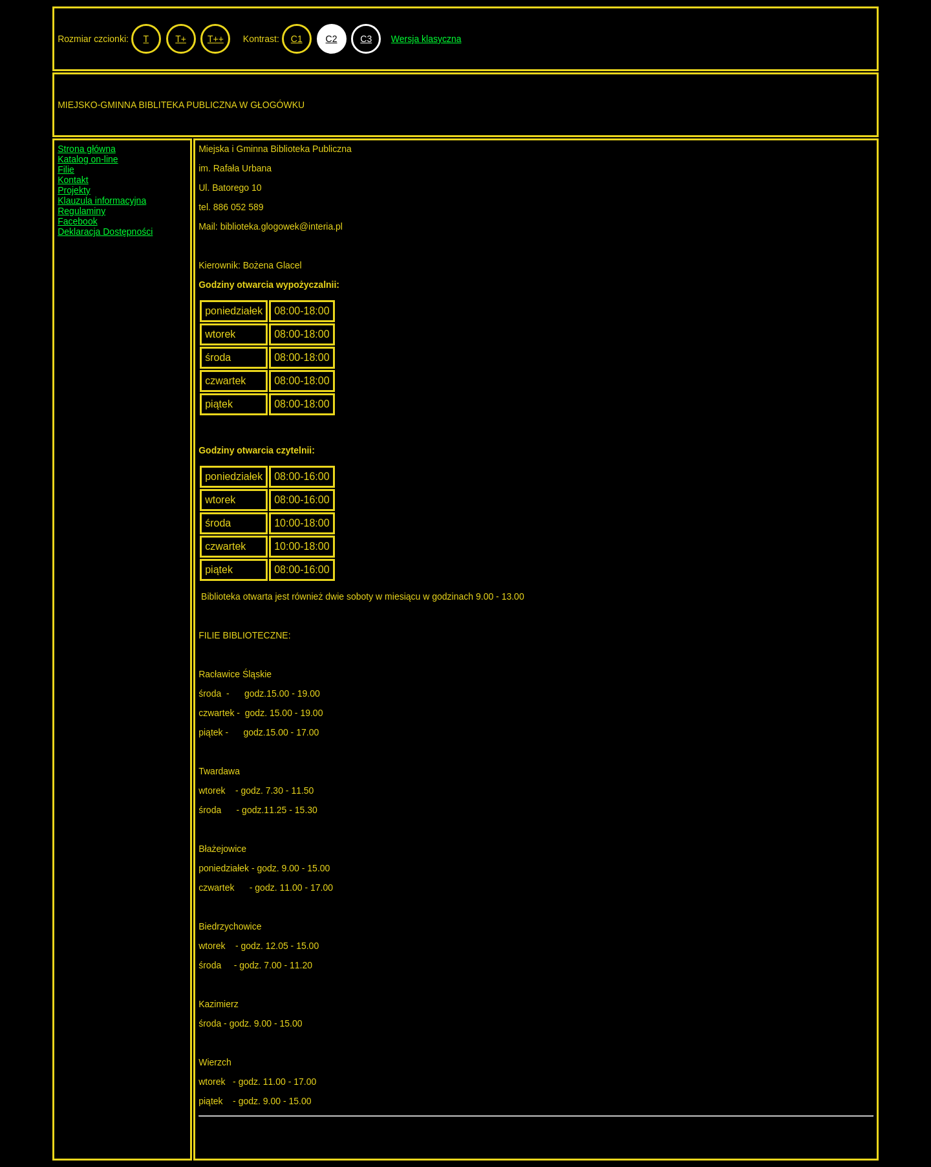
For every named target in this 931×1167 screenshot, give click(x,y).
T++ (216, 39)
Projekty (74, 190)
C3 (366, 39)
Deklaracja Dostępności (105, 231)
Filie (66, 169)
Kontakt (73, 180)
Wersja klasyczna (426, 39)
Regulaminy (81, 211)
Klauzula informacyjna (102, 200)
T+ (180, 39)
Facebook (77, 221)
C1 (297, 39)
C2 (331, 39)
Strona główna (87, 149)
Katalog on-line (88, 159)
